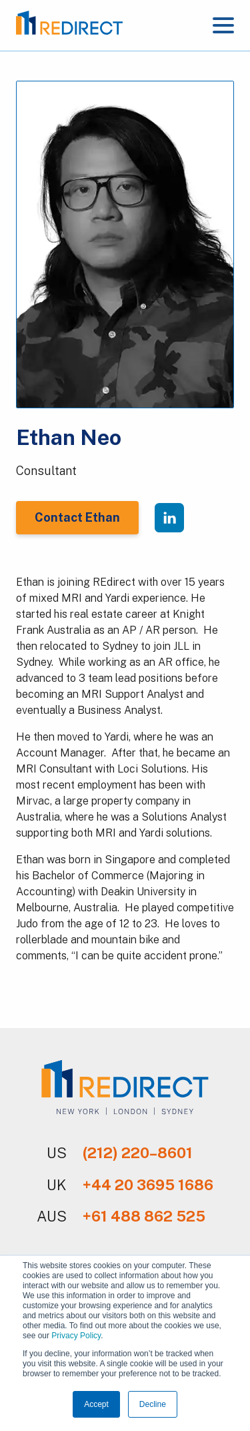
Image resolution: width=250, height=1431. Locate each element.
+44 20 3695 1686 (148, 1185)
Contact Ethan (77, 517)
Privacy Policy (76, 1335)
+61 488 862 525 (144, 1216)
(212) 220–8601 (138, 1152)
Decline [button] (152, 1404)
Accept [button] (96, 1404)
